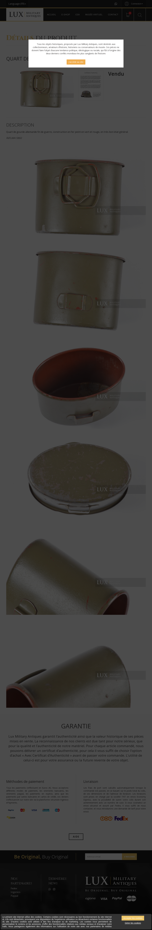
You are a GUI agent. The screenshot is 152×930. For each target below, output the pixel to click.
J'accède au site (76, 62)
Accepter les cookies (132, 918)
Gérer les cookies (133, 923)
